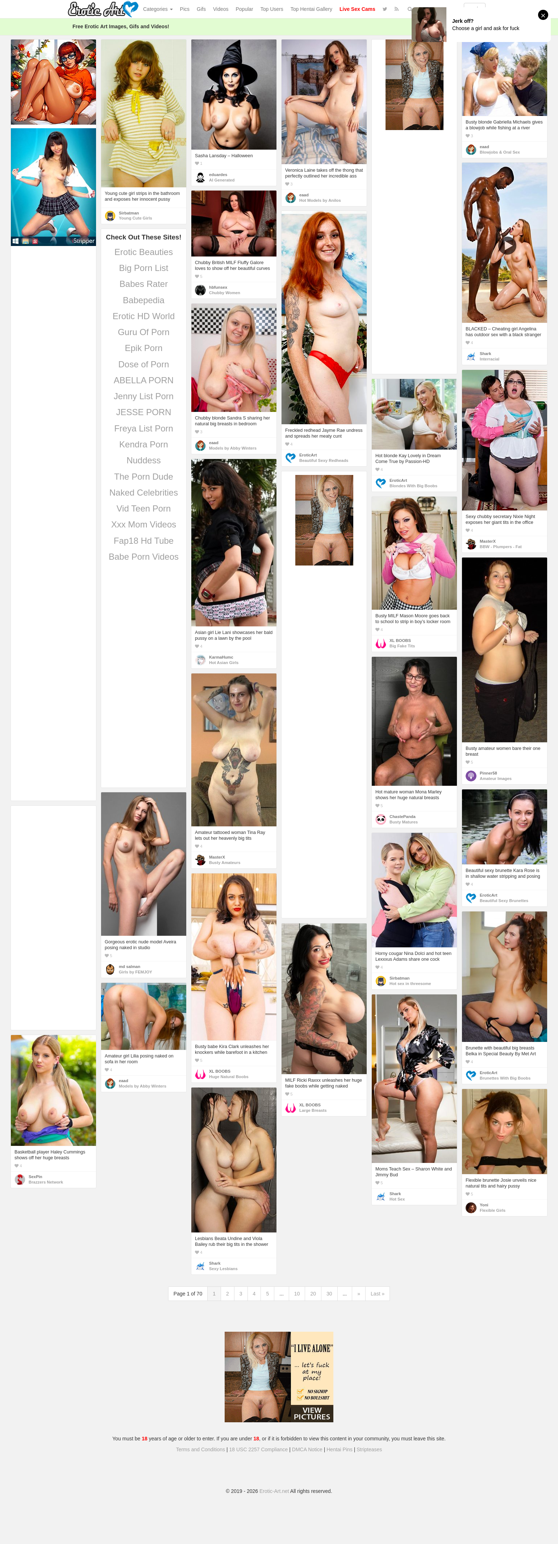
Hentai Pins (339, 1449)
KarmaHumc (221, 657)
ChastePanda (403, 816)
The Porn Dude (143, 476)
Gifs (201, 9)
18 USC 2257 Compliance (258, 1449)
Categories (158, 9)
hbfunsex (218, 287)
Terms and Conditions (200, 1449)
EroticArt (308, 455)
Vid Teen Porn (144, 508)
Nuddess (143, 460)
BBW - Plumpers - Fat (501, 546)
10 (297, 1294)
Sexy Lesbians (223, 1269)
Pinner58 (488, 773)
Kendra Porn (143, 444)
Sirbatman (129, 213)
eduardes (218, 174)
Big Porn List (143, 268)
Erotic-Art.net (274, 1491)
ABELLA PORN (144, 380)
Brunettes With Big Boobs (505, 1078)
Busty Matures (404, 822)
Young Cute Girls (135, 218)
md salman (129, 966)
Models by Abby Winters (233, 448)
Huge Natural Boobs (229, 1076)
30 (329, 1294)
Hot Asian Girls (223, 662)
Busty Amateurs (224, 862)
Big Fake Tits (402, 646)
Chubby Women (224, 293)
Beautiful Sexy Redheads (323, 460)
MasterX (488, 541)
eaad (304, 195)
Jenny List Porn (144, 396)
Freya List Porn (143, 428)
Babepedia (144, 300)
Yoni (484, 1205)
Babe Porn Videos (144, 557)
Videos (221, 9)
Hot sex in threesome (410, 983)
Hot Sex (397, 1199)
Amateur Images (496, 778)
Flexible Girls (492, 1210)
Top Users (272, 9)
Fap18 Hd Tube (144, 541)
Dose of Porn (143, 364)
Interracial (489, 359)
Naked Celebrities (143, 492)
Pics (185, 9)
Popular (244, 9)
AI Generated (222, 180)
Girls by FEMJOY (135, 972)
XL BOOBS (400, 640)
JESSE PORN (143, 412)
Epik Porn (143, 348)
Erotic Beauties (143, 252)
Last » (377, 1294)
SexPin (35, 1176)
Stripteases (369, 1449)
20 (313, 1294)
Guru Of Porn (144, 332)
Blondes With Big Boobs (413, 486)
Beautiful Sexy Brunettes (504, 900)
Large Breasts (313, 1110)
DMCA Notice (307, 1449)
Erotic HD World (144, 316)
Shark (485, 353)
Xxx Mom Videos (143, 524)
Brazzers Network (46, 1182)
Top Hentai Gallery (311, 9)
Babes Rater (144, 284)
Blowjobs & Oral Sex (500, 152)
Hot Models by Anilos (320, 200)
